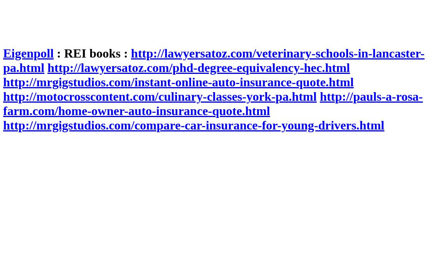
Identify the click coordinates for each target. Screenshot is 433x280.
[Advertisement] (145, 20)
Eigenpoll (28, 53)
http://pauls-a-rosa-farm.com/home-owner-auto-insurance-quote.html (213, 103)
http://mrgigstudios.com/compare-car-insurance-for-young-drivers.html (193, 125)
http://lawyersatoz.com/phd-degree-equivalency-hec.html (199, 68)
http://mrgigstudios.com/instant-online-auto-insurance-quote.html (178, 82)
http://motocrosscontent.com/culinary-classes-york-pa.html (160, 96)
